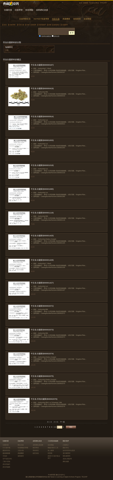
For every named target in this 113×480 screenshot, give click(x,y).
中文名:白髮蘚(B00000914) (42, 116)
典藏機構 (66, 19)
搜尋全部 (56, 36)
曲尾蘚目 (57, 25)
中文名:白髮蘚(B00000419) (42, 88)
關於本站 (66, 448)
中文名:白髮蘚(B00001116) (42, 213)
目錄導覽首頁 (25, 19)
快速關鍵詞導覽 (23, 448)
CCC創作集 (6, 448)
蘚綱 (49, 25)
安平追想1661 (7, 459)
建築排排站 (6, 450)
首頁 (80, 3)
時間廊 (50, 453)
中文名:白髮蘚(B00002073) (42, 330)
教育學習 (36, 448)
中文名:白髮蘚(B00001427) (42, 283)
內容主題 (56, 19)
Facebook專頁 (94, 3)
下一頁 (62, 422)
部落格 (85, 3)
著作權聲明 (66, 453)
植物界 (34, 25)
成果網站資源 (42, 10)
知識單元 (9, 47)
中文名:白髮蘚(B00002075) (42, 376)
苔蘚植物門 (42, 25)
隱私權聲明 (66, 456)
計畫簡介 (66, 445)
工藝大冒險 (6, 461)
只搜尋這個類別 (46, 36)
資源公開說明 (67, 459)
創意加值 (36, 453)
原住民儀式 (6, 464)
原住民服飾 (6, 467)
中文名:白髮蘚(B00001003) (42, 140)
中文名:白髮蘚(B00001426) (42, 260)
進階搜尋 (77, 19)
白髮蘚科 (65, 25)
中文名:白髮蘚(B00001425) (42, 235)
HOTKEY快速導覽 (41, 19)
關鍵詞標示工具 (53, 448)
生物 (28, 25)
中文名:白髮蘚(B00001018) (42, 165)
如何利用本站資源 (69, 450)
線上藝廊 (51, 450)
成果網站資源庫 (38, 445)
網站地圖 (66, 461)
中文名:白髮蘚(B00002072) (42, 306)
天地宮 (5, 456)
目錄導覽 (19, 10)
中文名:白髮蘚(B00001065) (42, 189)
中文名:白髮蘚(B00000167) (42, 65)
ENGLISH (103, 3)
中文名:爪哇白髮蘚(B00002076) (44, 399)
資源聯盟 (87, 19)
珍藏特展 (8, 10)
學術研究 (36, 450)
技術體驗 (29, 10)
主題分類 (21, 450)
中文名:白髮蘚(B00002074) (42, 353)
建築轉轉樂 (6, 453)
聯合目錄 (21, 445)
